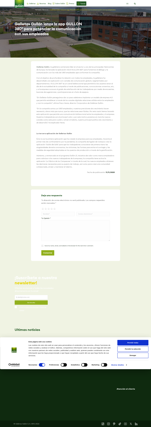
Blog (49, 3)
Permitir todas (132, 400)
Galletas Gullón (42, 67)
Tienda (82, 4)
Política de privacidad (31, 307)
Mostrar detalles (117, 423)
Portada (38, 10)
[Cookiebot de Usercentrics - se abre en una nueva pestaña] (14, 422)
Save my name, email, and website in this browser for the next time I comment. (69, 246)
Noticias (45, 10)
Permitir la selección (133, 407)
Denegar (133, 413)
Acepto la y (32, 308)
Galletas (32, 3)
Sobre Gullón (60, 3)
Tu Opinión (46, 218)
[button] (134, 3)
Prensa (71, 3)
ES (127, 4)
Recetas (42, 3)
